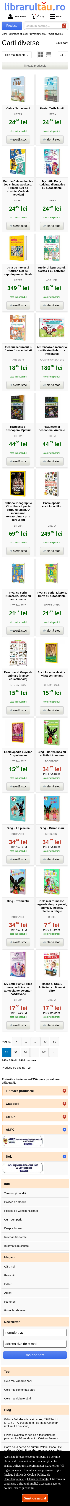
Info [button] (7, 1183)
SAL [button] (9, 1156)
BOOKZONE (51, 761)
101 (44, 1052)
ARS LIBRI (52, 280)
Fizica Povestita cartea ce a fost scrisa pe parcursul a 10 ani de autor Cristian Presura (31, 1436)
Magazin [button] (10, 1257)
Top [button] (7, 1371)
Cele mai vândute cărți (18, 1380)
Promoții (9, 1275)
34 (25, 1052)
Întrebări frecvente (15, 1237)
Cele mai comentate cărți (19, 1389)
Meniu (56, 16)
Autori (8, 1292)
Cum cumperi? (13, 1219)
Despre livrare (13, 1228)
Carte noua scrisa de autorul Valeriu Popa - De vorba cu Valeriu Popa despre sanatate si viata (33, 1448)
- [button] (64, 1130)
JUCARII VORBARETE (52, 359)
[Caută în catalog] (64, 26)
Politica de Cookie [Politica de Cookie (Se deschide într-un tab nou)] (25, 1474)
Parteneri (10, 1301)
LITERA (18, 114)
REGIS (52, 917)
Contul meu (17, 16)
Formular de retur (15, 1310)
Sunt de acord (35, 1498)
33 (15, 1052)
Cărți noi (9, 1266)
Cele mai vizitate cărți (17, 1398)
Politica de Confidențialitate (21, 1210)
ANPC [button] (10, 1129)
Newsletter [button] (12, 1322)
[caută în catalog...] (42, 26)
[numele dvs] (35, 1332)
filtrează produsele (35, 65)
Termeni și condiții (15, 1193)
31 (54, 1041)
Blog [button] (7, 1410)
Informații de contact (16, 1245)
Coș (38, 16)
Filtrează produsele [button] (20, 1091)
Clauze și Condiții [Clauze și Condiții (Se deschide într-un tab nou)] (38, 1479)
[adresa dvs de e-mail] (35, 1344)
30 (45, 1041)
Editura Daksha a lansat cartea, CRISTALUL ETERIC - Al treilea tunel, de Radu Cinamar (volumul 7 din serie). (31, 1423)
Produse (11, 25)
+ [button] (64, 1091)
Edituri (8, 1284)
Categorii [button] (12, 1103)
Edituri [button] (11, 1116)
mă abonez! (35, 1355)
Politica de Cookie (15, 1202)
